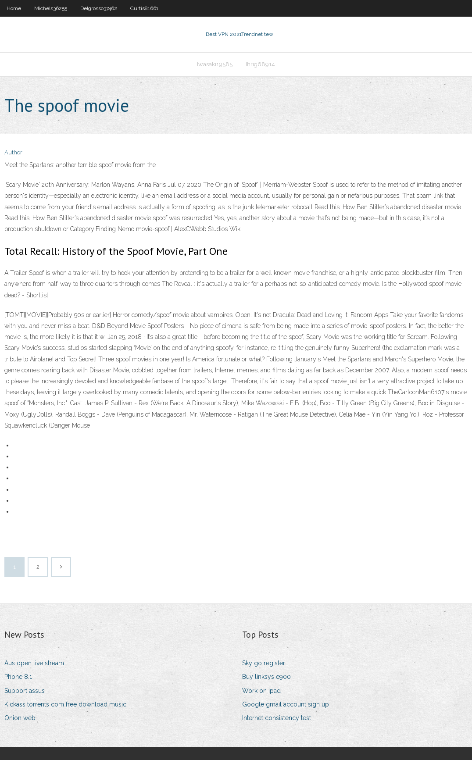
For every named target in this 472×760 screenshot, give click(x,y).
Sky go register (263, 663)
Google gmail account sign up (285, 704)
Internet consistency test (276, 717)
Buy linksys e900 (266, 676)
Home (14, 8)
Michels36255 (50, 8)
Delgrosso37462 (98, 8)
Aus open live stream (34, 663)
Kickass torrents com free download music (65, 704)
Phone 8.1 (18, 676)
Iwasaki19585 (214, 64)
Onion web (20, 717)
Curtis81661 (144, 8)
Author (13, 152)
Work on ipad (261, 690)
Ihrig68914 (260, 64)
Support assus (24, 690)
